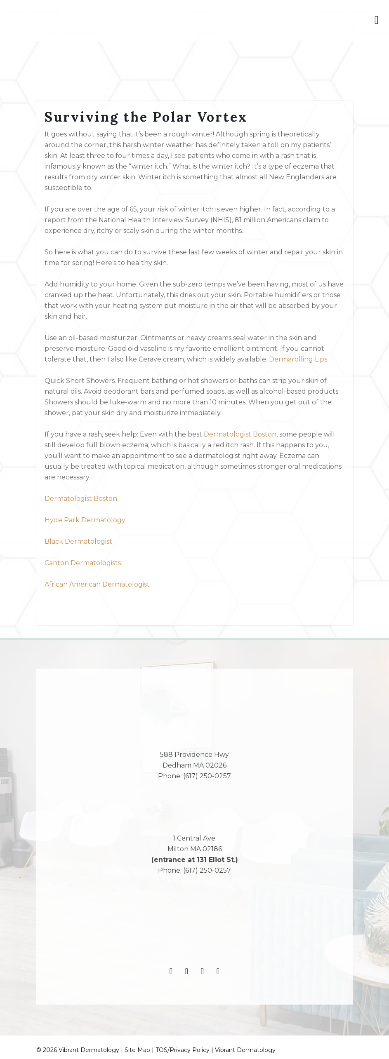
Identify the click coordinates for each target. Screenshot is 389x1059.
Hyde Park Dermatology (85, 520)
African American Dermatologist (97, 584)
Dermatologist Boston (240, 434)
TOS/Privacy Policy (183, 1050)
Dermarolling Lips (298, 359)
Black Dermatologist (78, 541)
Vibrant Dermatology (245, 1050)
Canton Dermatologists (83, 563)
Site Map (137, 1050)
